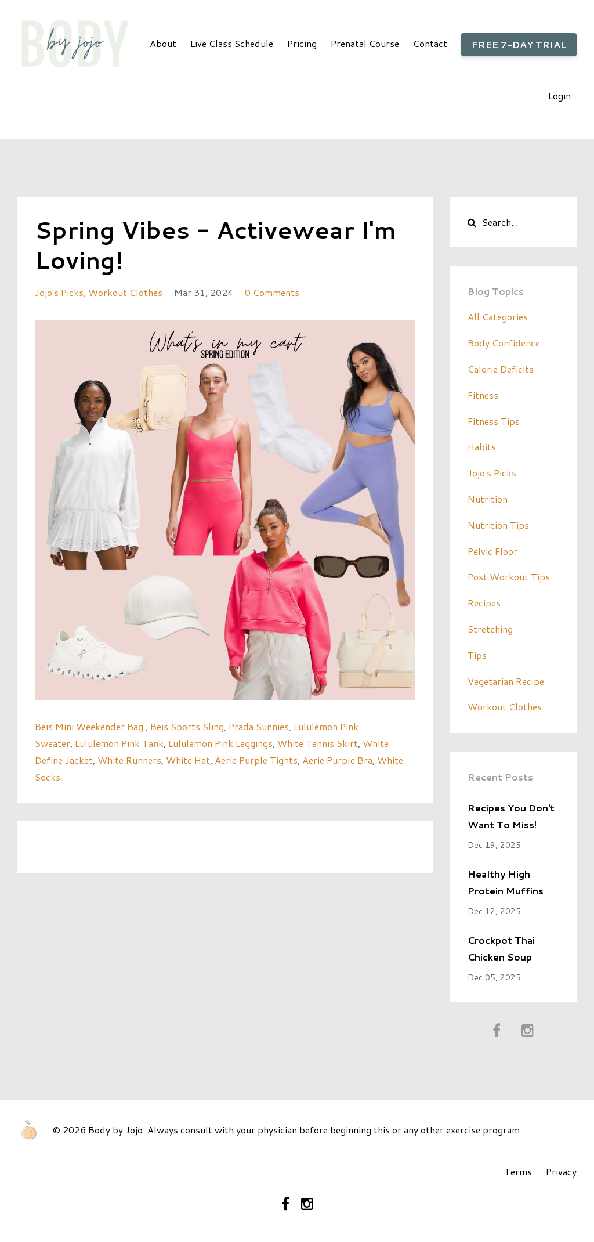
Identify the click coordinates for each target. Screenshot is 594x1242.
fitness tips (494, 421)
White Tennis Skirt (317, 743)
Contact (430, 43)
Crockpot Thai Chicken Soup (501, 948)
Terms (518, 1171)
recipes (484, 602)
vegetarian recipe (506, 681)
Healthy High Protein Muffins (506, 882)
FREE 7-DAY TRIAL (519, 44)
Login (559, 95)
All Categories (498, 316)
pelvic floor (492, 551)
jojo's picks (59, 292)
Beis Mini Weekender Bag (90, 726)
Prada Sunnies (259, 726)
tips (477, 655)
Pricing (302, 43)
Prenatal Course (365, 43)
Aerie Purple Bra (337, 760)
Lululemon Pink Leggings (220, 743)
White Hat (188, 760)
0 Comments (272, 292)
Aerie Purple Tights (256, 760)
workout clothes (125, 292)
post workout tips (509, 576)
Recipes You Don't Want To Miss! (511, 816)
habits (482, 446)
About (163, 43)
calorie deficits (501, 369)
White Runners (129, 760)
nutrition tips (498, 525)
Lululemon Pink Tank (119, 743)
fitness (483, 395)
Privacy (561, 1171)
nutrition (488, 499)
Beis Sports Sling (187, 726)
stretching (490, 629)
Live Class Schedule (231, 43)
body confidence (504, 342)
